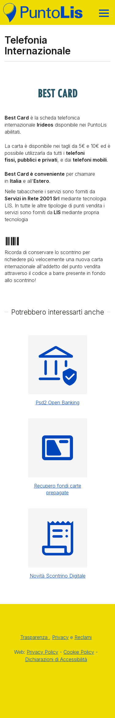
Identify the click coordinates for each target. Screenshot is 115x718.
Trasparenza (34, 637)
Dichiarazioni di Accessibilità (56, 659)
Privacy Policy (42, 652)
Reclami (83, 637)
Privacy (60, 637)
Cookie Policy (78, 652)
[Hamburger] (104, 13)
